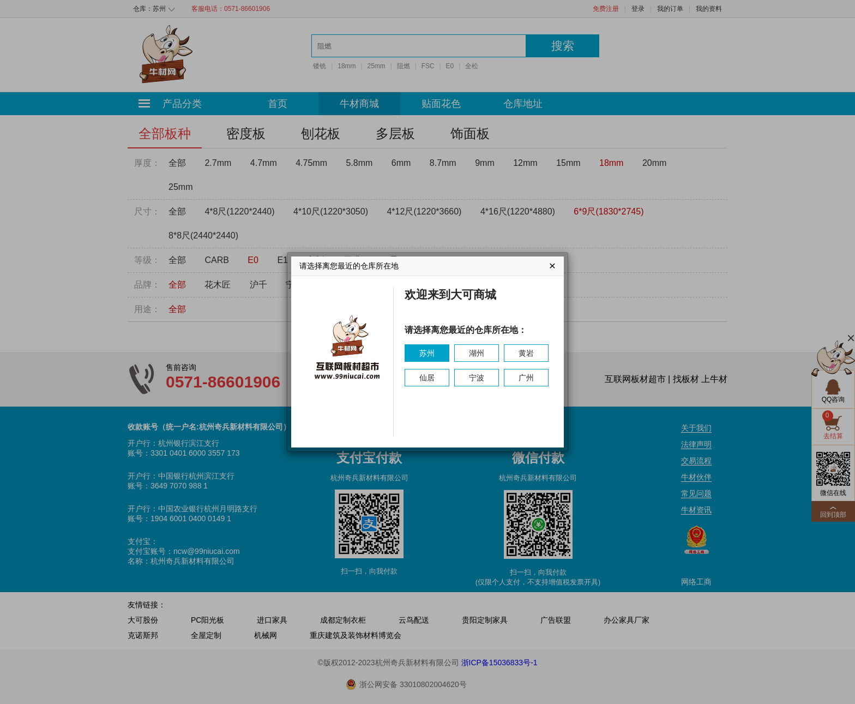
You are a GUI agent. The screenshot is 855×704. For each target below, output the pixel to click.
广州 (526, 377)
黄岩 (526, 353)
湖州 (476, 353)
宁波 (476, 377)
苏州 (427, 353)
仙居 (427, 377)
